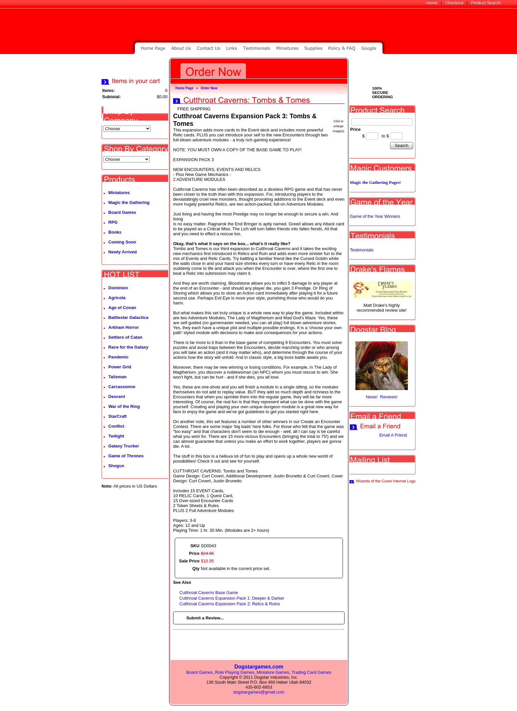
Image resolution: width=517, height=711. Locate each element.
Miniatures (119, 192)
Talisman (117, 376)
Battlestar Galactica (128, 317)
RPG (113, 222)
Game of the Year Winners (375, 216)
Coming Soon (122, 242)
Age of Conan (122, 307)
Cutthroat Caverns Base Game (208, 592)
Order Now (208, 88)
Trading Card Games (311, 672)
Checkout (454, 2)
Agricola (117, 297)
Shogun (116, 465)
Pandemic (118, 357)
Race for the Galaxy (128, 347)
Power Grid (119, 366)
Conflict (116, 426)
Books (115, 232)
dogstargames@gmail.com (259, 692)
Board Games (122, 212)
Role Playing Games (234, 672)
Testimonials (362, 249)
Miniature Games (273, 672)
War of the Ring (124, 406)
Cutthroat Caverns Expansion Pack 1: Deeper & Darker (231, 598)
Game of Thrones (126, 455)
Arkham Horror (123, 327)
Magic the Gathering (129, 202)
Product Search (486, 2)
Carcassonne (122, 386)
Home (432, 2)
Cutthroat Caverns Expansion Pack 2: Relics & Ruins (229, 603)
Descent (116, 396)
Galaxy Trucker (123, 445)
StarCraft (117, 416)
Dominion (118, 287)
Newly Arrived (122, 251)
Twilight (116, 436)
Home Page (184, 88)
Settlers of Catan (125, 337)
